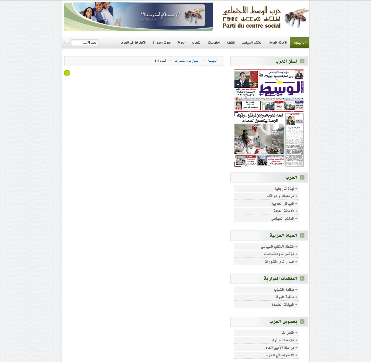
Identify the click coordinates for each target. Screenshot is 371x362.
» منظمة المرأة (286, 297)
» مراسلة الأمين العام (281, 348)
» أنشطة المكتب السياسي (279, 247)
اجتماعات (214, 42)
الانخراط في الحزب (133, 42)
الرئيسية (300, 42)
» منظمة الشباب (285, 290)
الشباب (196, 42)
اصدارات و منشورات (187, 61)
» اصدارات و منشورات (281, 262)
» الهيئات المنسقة (284, 305)
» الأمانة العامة (285, 211)
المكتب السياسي (252, 42)
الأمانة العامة (278, 42)
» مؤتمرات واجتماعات (280, 254)
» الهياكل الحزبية (284, 203)
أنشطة (231, 42)
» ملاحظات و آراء (284, 340)
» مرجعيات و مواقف (282, 196)
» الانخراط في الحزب (281, 355)
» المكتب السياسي (284, 218)
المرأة (181, 42)
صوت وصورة (162, 42)
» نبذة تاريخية (285, 189)
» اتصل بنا (289, 333)
